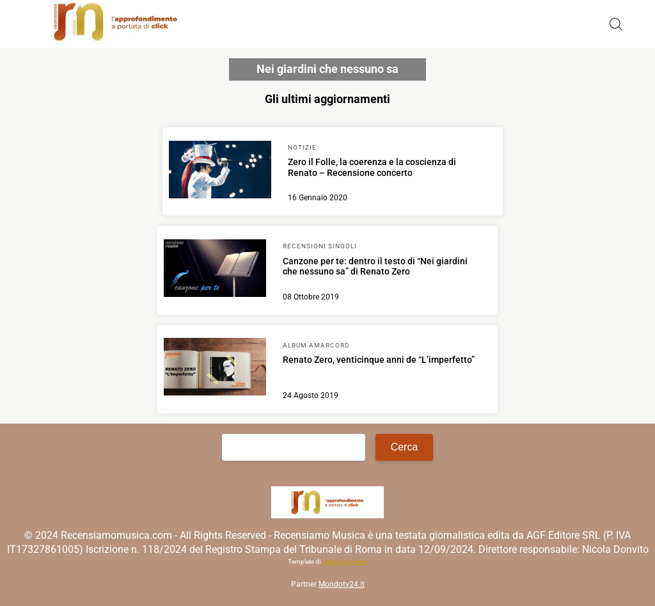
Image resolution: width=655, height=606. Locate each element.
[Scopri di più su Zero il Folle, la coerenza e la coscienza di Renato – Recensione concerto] (220, 171)
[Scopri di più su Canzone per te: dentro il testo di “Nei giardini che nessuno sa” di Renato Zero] (215, 270)
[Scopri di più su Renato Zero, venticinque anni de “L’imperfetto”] (215, 368)
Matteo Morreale (344, 561)
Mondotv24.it (342, 584)
